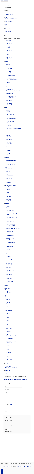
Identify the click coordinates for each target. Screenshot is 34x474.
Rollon (7, 320)
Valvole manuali (8, 71)
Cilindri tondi (8, 172)
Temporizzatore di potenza (10, 224)
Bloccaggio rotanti (9, 151)
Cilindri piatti (8, 136)
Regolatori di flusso (9, 72)
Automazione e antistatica (9, 14)
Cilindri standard (7, 288)
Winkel (7, 317)
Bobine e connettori (9, 92)
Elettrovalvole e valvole (8, 293)
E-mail (12, 379)
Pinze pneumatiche (8, 325)
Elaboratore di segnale (10, 236)
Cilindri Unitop (8, 142)
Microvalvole (8, 218)
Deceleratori (8, 150)
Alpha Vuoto (7, 157)
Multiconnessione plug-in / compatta (12, 213)
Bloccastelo (8, 44)
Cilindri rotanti (8, 126)
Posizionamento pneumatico (10, 235)
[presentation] (12, 408)
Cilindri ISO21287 (9, 143)
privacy (11, 404)
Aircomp (6, 61)
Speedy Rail (8, 303)
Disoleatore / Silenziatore (10, 75)
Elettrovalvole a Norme (10, 210)
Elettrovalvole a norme (10, 94)
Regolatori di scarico (9, 246)
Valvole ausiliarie (9, 68)
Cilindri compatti (9, 103)
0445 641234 (7, 379)
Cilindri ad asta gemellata (10, 270)
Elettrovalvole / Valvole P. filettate (11, 97)
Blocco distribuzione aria (10, 114)
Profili (7, 324)
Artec (6, 167)
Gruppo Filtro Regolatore (10, 85)
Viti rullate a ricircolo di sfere (11, 309)
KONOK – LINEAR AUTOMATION (11, 18)
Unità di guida (8, 46)
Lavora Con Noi (7, 20)
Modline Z (8, 190)
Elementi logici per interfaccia (11, 239)
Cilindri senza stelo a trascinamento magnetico (13, 128)
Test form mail (7, 35)
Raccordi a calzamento (10, 65)
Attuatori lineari (7, 186)
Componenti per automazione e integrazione (12, 15)
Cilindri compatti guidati (10, 133)
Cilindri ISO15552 (9, 156)
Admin (17, 466)
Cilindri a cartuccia (9, 100)
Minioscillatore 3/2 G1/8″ (10, 225)
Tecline (7, 193)
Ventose (7, 165)
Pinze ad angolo (8, 125)
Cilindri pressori (9, 271)
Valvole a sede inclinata (10, 121)
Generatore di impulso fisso (10, 227)
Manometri (8, 62)
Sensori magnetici (9, 43)
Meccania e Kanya (8, 321)
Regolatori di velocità (9, 291)
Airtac (6, 107)
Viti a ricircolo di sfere (9, 328)
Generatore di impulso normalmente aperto (13, 229)
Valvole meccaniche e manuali (11, 96)
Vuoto (7, 334)
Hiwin (6, 307)
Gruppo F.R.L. (8, 86)
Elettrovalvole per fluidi (10, 147)
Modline (7, 192)
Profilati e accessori (8, 28)
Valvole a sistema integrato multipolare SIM (13, 90)
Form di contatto (19, 379)
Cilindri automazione (8, 286)
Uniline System (8, 196)
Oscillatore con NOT (9, 231)
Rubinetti (7, 69)
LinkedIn (26, 379)
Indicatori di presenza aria (10, 242)
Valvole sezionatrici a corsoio (11, 204)
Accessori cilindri (8, 40)
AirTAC (6, 13)
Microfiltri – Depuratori (10, 259)
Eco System (8, 197)
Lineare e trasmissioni (8, 21)
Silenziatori (8, 64)
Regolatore (8, 82)
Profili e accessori (9, 359)
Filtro (7, 83)
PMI (6, 327)
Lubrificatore (8, 256)
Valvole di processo (9, 338)
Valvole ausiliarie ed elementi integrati (12, 335)
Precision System (9, 195)
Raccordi (7, 332)
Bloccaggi (6, 285)
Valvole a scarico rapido (10, 245)
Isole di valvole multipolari (10, 89)
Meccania (6, 24)
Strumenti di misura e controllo (11, 160)
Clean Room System (9, 200)
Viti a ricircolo (7, 370)
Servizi (6, 29)
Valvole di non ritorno (9, 243)
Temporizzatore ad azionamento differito (13, 222)
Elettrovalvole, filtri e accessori (11, 158)
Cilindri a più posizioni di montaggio (12, 154)
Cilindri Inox (8, 171)
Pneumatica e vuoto (8, 25)
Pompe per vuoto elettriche (10, 164)
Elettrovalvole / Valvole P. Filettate (11, 149)
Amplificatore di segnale (10, 238)
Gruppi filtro (8, 146)
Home (5, 5)
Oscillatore (8, 232)
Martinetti (8, 189)
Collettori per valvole (9, 93)
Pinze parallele (8, 153)
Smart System (8, 199)
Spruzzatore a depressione (10, 263)
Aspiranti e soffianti (9, 161)
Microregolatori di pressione (11, 87)
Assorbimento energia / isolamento (10, 185)
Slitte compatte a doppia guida (11, 129)
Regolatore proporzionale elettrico (12, 250)
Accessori (8, 110)
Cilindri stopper (8, 122)
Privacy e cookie (7, 27)
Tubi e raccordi (8, 55)
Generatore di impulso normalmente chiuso (13, 228)
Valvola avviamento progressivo (11, 79)
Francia (6, 296)
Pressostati (8, 108)
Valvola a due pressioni (10, 221)
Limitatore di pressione (10, 220)
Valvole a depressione (9, 281)
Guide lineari (8, 299)
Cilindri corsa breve (9, 101)
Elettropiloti (8, 214)
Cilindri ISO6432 (9, 104)
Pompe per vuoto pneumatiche (11, 163)
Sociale (6, 32)
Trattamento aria (8, 366)
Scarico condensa (9, 76)
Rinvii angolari (8, 188)
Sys (7, 306)
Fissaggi (7, 51)
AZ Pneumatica (7, 203)
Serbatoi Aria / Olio (9, 168)
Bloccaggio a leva (9, 124)
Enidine (6, 295)
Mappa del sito (7, 22)
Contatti (6, 17)
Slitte (7, 132)
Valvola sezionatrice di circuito (11, 78)
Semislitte (8, 135)
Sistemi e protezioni (8, 31)
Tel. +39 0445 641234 (4, 466)
